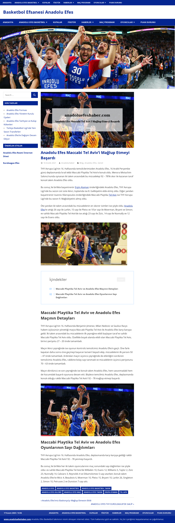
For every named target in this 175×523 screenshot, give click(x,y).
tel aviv (123, 492)
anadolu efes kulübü (52, 492)
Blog (82, 163)
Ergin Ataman (82, 187)
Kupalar (46, 3)
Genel (100, 163)
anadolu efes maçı (72, 492)
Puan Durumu (115, 3)
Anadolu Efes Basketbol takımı (96, 488)
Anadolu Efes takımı (93, 492)
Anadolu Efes (91, 163)
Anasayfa (7, 3)
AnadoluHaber (68, 163)
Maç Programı (83, 3)
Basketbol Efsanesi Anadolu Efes (38, 12)
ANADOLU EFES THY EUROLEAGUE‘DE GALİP (111, 504)
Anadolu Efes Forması (17, 110)
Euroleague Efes (11, 163)
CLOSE (121, 280)
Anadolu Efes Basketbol (26, 3)
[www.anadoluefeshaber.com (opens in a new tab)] (17, 519)
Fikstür (56, 3)
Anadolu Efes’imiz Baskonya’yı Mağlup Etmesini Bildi (66, 500)
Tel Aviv (112, 194)
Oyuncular (99, 3)
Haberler (67, 3)
